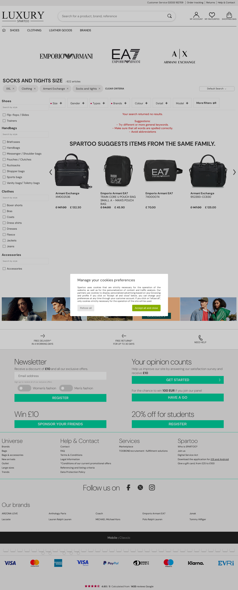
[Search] (169, 16)
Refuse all (86, 308)
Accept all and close (146, 308)
